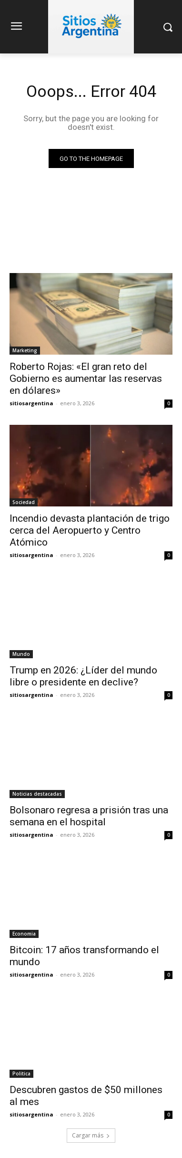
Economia (24, 933)
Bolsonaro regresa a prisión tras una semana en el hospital (89, 816)
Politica (21, 1073)
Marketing (24, 350)
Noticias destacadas (37, 793)
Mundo (21, 654)
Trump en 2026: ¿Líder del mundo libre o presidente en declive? (83, 676)
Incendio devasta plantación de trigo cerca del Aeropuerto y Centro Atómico (90, 530)
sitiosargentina (31, 403)
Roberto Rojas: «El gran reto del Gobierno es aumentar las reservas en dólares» (86, 378)
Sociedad (23, 502)
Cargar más (91, 1135)
